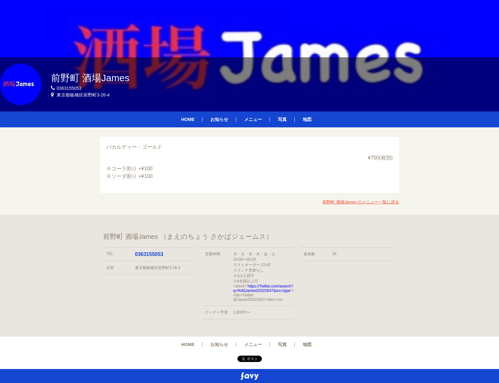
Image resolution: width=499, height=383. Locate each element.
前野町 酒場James (90, 78)
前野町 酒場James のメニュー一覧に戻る (360, 202)
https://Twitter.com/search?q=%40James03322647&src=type (263, 288)
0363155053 (149, 254)
